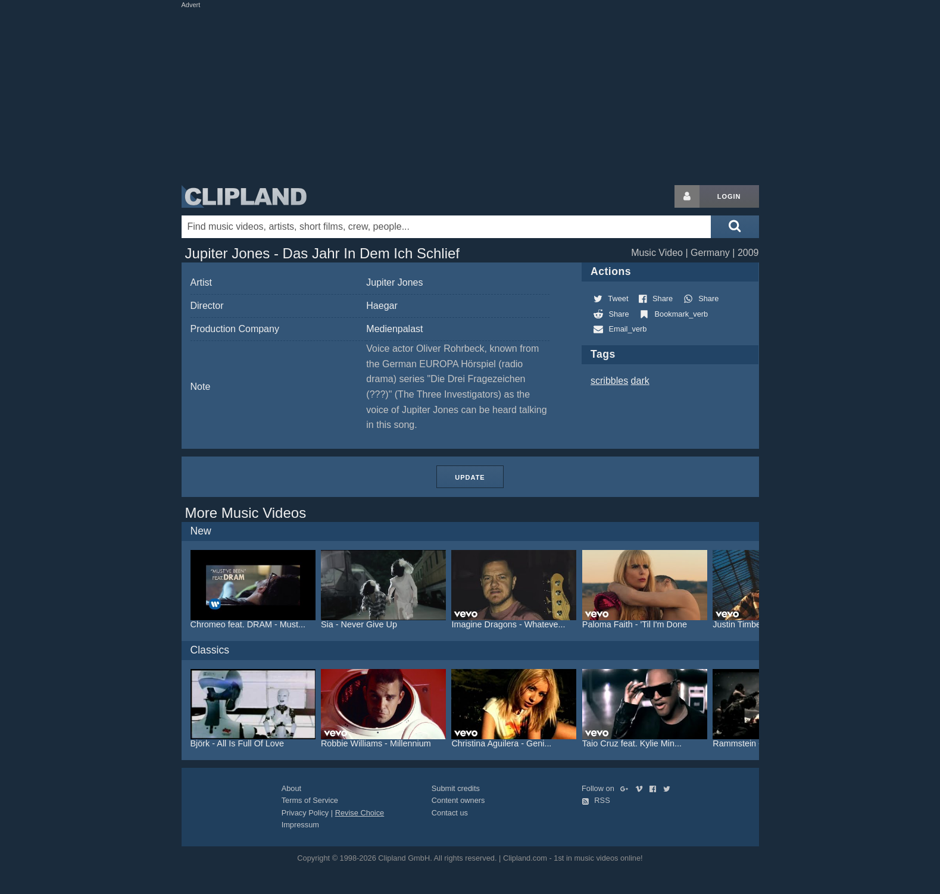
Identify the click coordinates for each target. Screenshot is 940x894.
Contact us (450, 812)
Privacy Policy (305, 812)
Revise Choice (360, 812)
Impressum (300, 824)
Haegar (381, 306)
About (291, 788)
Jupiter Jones (394, 282)
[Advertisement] (470, 94)
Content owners (458, 800)
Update (470, 477)
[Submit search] (734, 226)
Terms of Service (310, 800)
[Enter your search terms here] (446, 226)
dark (640, 381)
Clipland (244, 196)
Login (729, 196)
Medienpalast (394, 329)
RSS (596, 800)
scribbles (609, 381)
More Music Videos (246, 513)
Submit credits (456, 788)
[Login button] (686, 196)
